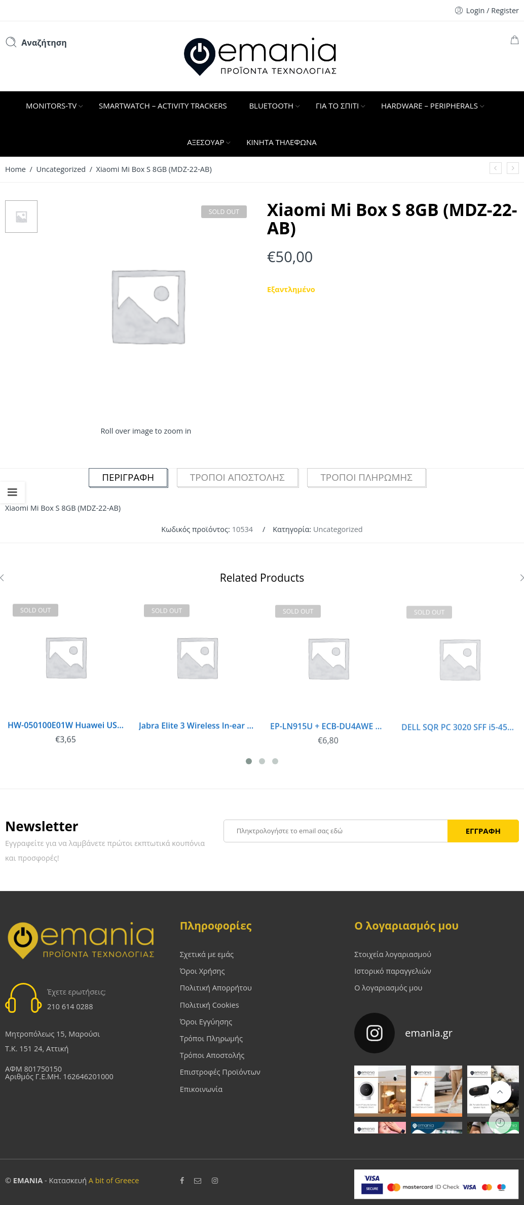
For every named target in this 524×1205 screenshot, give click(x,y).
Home (15, 169)
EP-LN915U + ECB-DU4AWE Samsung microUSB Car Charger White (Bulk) (324, 733)
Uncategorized (61, 169)
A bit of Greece (114, 1179)
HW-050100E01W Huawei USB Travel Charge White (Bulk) (65, 729)
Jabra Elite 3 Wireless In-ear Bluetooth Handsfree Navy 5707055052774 (194, 731)
